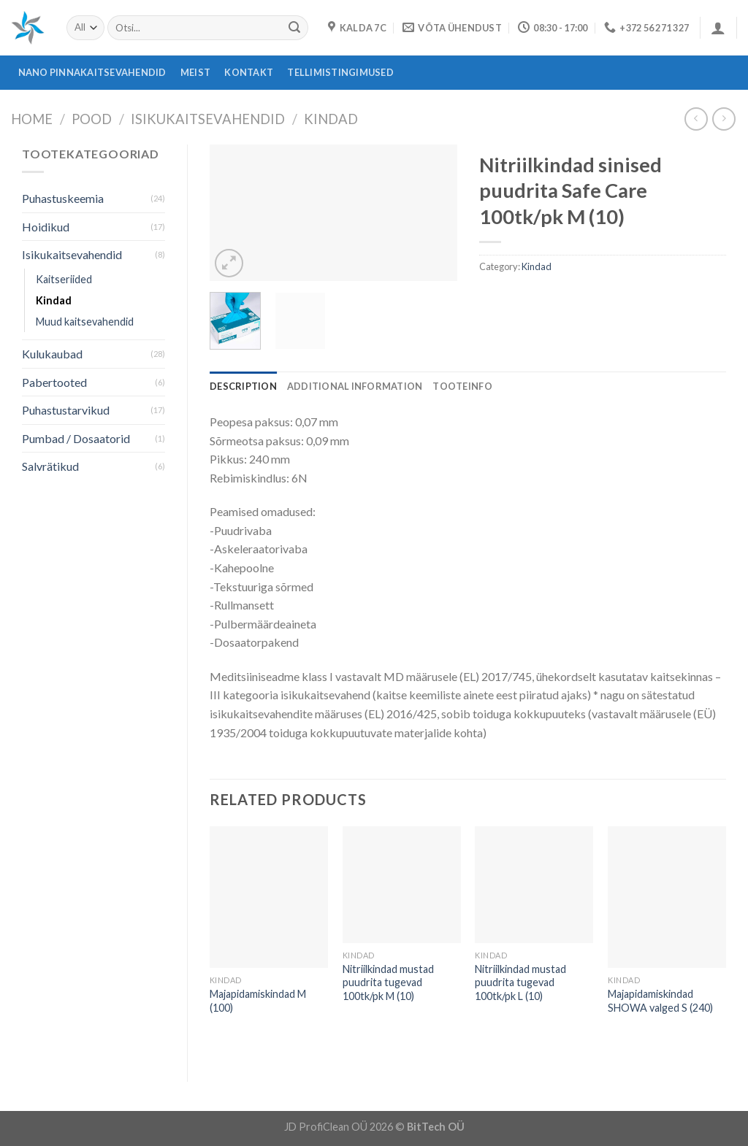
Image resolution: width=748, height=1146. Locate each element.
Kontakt (248, 72)
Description (243, 386)
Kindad (331, 119)
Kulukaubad (52, 354)
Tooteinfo (462, 386)
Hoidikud (45, 227)
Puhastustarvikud (66, 410)
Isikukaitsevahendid (208, 119)
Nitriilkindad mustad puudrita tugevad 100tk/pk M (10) (388, 982)
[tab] (243, 386)
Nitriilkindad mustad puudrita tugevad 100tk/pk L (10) (520, 982)
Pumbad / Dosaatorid (76, 438)
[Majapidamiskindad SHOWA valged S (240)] (667, 897)
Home (32, 119)
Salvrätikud (50, 466)
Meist (195, 72)
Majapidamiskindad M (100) (258, 1001)
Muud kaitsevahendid (85, 321)
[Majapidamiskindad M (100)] (269, 897)
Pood (92, 119)
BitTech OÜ (436, 1126)
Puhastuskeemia (63, 198)
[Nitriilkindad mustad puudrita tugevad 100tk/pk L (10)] (534, 884)
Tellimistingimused (340, 72)
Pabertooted (54, 382)
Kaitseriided (64, 279)
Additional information (355, 386)
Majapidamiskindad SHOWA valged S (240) (660, 1001)
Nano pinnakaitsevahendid (92, 72)
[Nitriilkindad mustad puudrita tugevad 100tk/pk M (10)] (402, 884)
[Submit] (294, 27)
